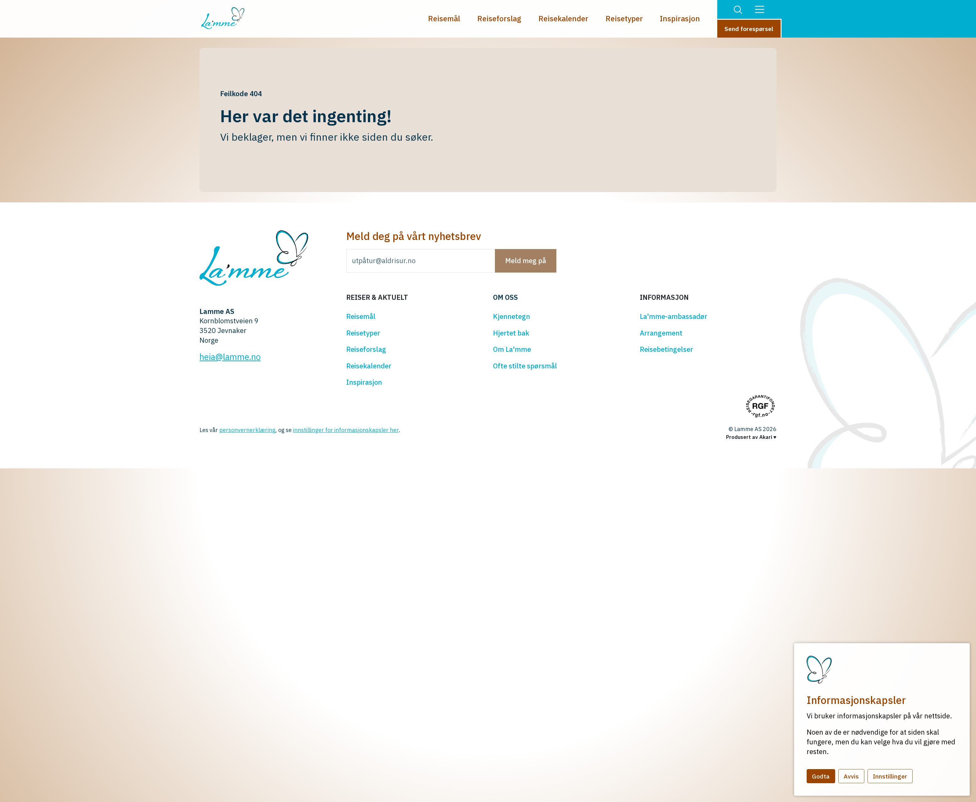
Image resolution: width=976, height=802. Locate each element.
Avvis (851, 776)
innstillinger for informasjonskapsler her (346, 430)
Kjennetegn (511, 316)
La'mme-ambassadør (673, 316)
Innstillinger (890, 776)
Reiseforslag (499, 18)
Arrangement (661, 333)
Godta (821, 776)
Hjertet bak (511, 333)
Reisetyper (624, 18)
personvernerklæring (247, 430)
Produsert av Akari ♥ (751, 437)
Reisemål (444, 18)
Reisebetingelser (666, 349)
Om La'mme (512, 349)
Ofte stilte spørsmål (525, 366)
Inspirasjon (680, 18)
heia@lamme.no (230, 356)
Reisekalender (563, 18)
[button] (738, 9)
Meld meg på (525, 260)
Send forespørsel (748, 29)
